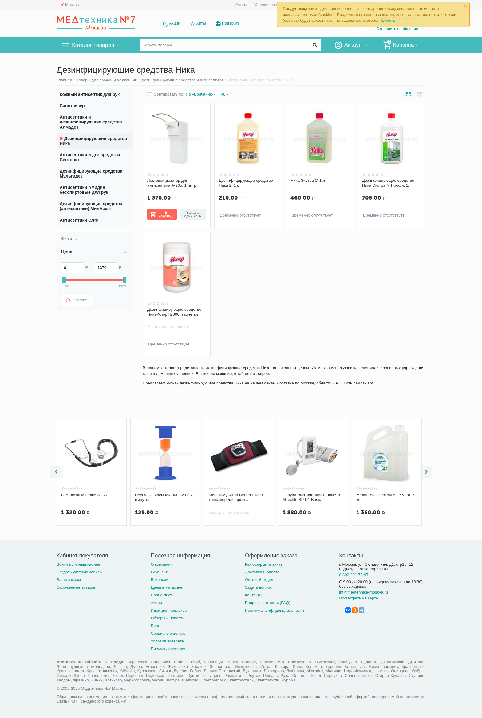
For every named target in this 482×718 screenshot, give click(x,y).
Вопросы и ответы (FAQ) (267, 602)
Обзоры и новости (167, 618)
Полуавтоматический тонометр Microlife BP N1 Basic (311, 497)
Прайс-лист (161, 595)
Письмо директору (168, 648)
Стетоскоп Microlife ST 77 (84, 495)
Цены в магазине (166, 587)
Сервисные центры (168, 633)
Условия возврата (270, 4)
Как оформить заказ (263, 564)
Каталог (242, 4)
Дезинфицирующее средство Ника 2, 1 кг (246, 183)
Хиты (201, 23)
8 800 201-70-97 (354, 574)
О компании (162, 564)
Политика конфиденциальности (274, 610)
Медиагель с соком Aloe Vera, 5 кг (385, 497)
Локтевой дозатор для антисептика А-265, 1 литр (171, 183)
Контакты (253, 595)
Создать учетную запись (79, 572)
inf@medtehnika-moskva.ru (363, 592)
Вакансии (159, 579)
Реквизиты (160, 572)
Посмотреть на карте (358, 598)
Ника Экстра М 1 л (307, 180)
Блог (155, 625)
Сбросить (77, 300)
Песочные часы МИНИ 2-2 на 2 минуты (164, 497)
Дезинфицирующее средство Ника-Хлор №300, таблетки (174, 312)
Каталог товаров (93, 45)
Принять (387, 20)
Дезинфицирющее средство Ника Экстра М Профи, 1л (388, 183)
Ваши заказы (69, 579)
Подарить (231, 23)
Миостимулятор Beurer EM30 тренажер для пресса (236, 497)
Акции (174, 23)
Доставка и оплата (262, 572)
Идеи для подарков (169, 610)
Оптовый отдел (259, 579)
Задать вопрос (258, 587)
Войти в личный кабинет (79, 564)
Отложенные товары (76, 587)
